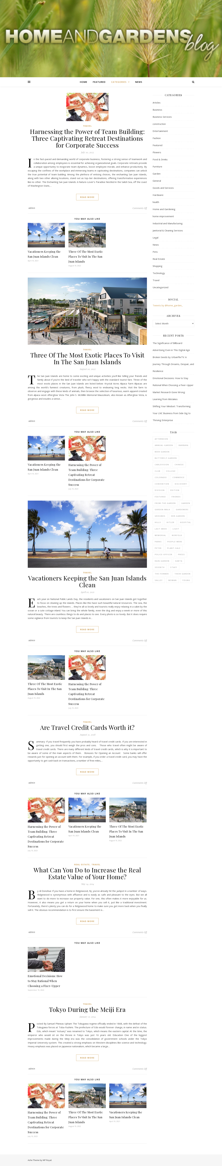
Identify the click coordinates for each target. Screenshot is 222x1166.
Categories (118, 81)
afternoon (161, 439)
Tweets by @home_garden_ (168, 305)
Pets (155, 251)
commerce (179, 477)
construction (159, 123)
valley (159, 580)
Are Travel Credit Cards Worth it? (87, 727)
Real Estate (82, 864)
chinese (179, 464)
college (171, 471)
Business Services (162, 116)
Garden (156, 173)
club (157, 471)
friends (176, 496)
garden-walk (162, 509)
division (160, 490)
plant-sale (174, 548)
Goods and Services (163, 187)
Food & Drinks (160, 159)
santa (178, 561)
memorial (160, 535)
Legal (155, 237)
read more (87, 197)
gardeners (182, 509)
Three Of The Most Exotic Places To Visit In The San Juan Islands (85, 256)
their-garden (183, 574)
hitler (170, 522)
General (157, 180)
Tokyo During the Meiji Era (87, 1009)
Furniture (157, 166)
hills (158, 522)
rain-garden (162, 561)
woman (172, 580)
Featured (99, 81)
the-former (162, 574)
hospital (185, 522)
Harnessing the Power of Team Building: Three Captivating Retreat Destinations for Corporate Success (87, 138)
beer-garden (162, 452)
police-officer (163, 554)
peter (158, 548)
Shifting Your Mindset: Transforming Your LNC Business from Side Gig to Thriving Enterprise (172, 413)
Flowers (157, 152)
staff (173, 567)
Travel (87, 126)
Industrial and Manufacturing (168, 223)
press (181, 554)
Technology (159, 273)
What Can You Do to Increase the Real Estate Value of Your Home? (87, 873)
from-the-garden (165, 503)
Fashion (157, 138)
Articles (156, 102)
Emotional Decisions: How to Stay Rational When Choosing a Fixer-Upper (45, 981)
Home (83, 81)
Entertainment (160, 131)
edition (174, 490)
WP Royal (47, 1160)
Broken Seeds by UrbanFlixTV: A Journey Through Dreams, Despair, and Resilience (173, 364)
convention (162, 484)
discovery (181, 484)
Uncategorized (160, 287)
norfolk (177, 535)
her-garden (178, 516)
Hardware (158, 194)
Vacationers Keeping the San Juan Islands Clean (87, 581)
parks (158, 541)
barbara (183, 445)
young (186, 580)
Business (157, 109)
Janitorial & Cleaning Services (168, 230)
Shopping (157, 266)
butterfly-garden (166, 458)
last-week (161, 529)
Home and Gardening (164, 209)
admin (32, 208)
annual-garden (164, 445)
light (176, 529)
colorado (161, 477)
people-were (174, 541)
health (156, 202)
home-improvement (163, 216)
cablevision (162, 464)
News (138, 81)
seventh (160, 567)
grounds (160, 516)
